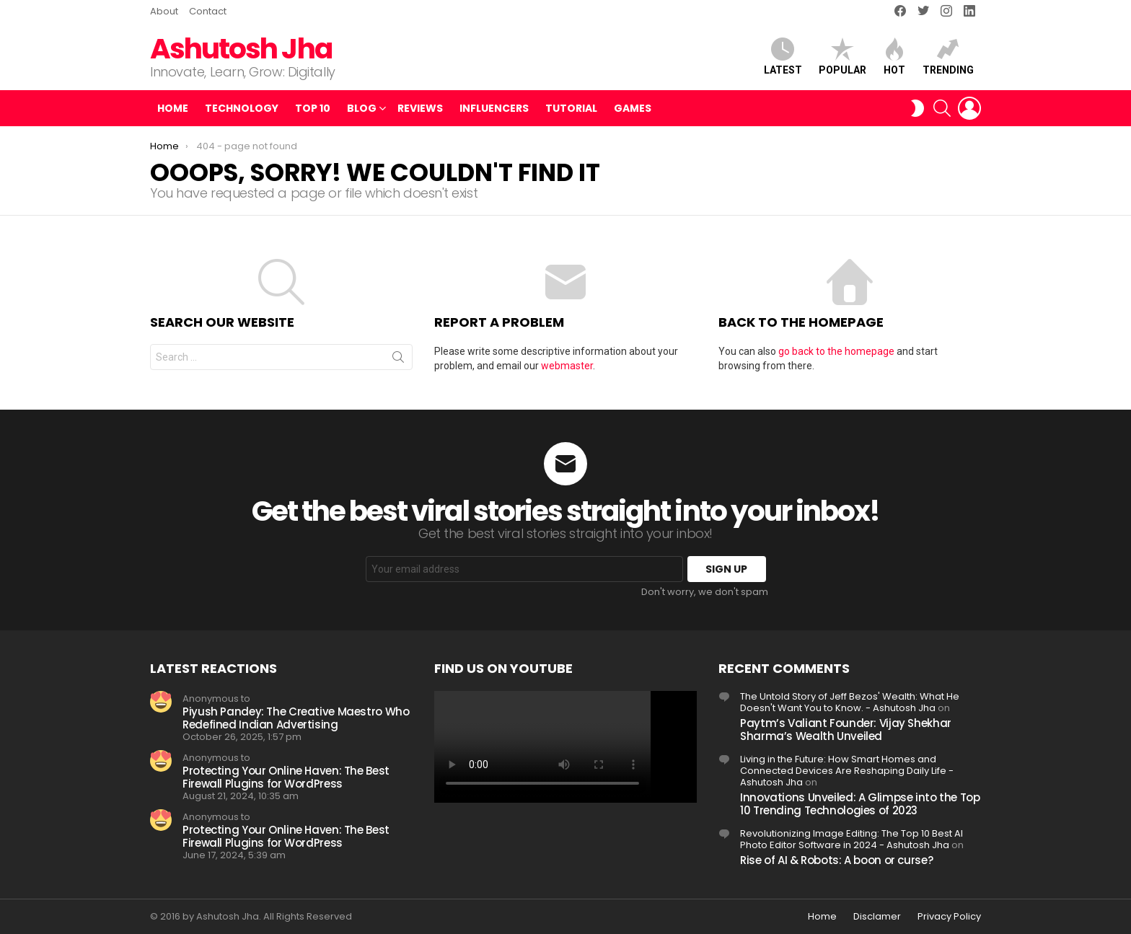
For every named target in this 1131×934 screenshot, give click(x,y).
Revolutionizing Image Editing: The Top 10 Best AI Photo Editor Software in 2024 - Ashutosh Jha (851, 839)
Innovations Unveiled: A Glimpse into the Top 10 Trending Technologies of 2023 (860, 804)
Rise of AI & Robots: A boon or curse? (836, 860)
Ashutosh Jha (241, 49)
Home (172, 108)
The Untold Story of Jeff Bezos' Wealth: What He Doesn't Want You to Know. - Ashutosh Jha (849, 702)
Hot (894, 57)
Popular (842, 57)
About (164, 11)
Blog (362, 108)
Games (632, 108)
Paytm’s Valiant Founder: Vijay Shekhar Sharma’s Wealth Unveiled (845, 729)
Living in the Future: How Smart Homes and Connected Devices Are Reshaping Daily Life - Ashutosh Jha (847, 770)
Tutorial (571, 108)
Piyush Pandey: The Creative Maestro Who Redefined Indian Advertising (295, 718)
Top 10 (312, 108)
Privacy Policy (949, 916)
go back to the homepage (836, 351)
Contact (207, 11)
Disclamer (877, 916)
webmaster (567, 365)
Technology (241, 108)
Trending (948, 57)
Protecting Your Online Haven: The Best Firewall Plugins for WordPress (286, 777)
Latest (783, 57)
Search (398, 360)
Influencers (494, 108)
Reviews (420, 108)
